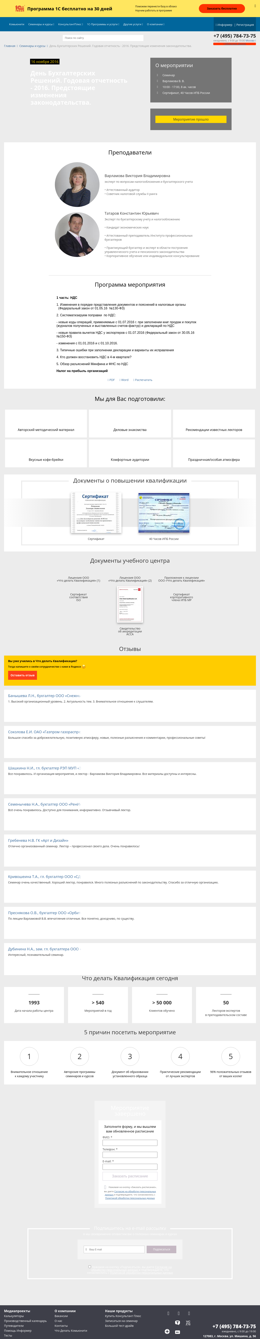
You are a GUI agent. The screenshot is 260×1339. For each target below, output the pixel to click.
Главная (9, 46)
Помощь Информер (17, 1330)
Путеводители (14, 1326)
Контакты (61, 1326)
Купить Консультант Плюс (123, 1316)
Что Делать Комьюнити (71, 1330)
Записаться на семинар (121, 1321)
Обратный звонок (234, 44)
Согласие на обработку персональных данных (131, 1268)
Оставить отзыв (23, 675)
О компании (156, 24)
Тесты (8, 1335)
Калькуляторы (14, 1316)
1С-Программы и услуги (103, 24)
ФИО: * (107, 1137)
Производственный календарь (25, 1321)
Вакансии (61, 1316)
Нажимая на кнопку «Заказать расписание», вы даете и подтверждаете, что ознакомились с (130, 1193)
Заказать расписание (130, 1176)
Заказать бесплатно (222, 8)
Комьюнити (16, 24)
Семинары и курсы (41, 24)
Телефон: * (110, 1149)
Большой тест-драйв (119, 1326)
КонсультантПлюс (70, 24)
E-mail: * (108, 1161)
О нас (58, 1321)
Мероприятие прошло (191, 119)
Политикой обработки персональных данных (130, 1198)
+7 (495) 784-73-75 (234, 35)
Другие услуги (133, 24)
